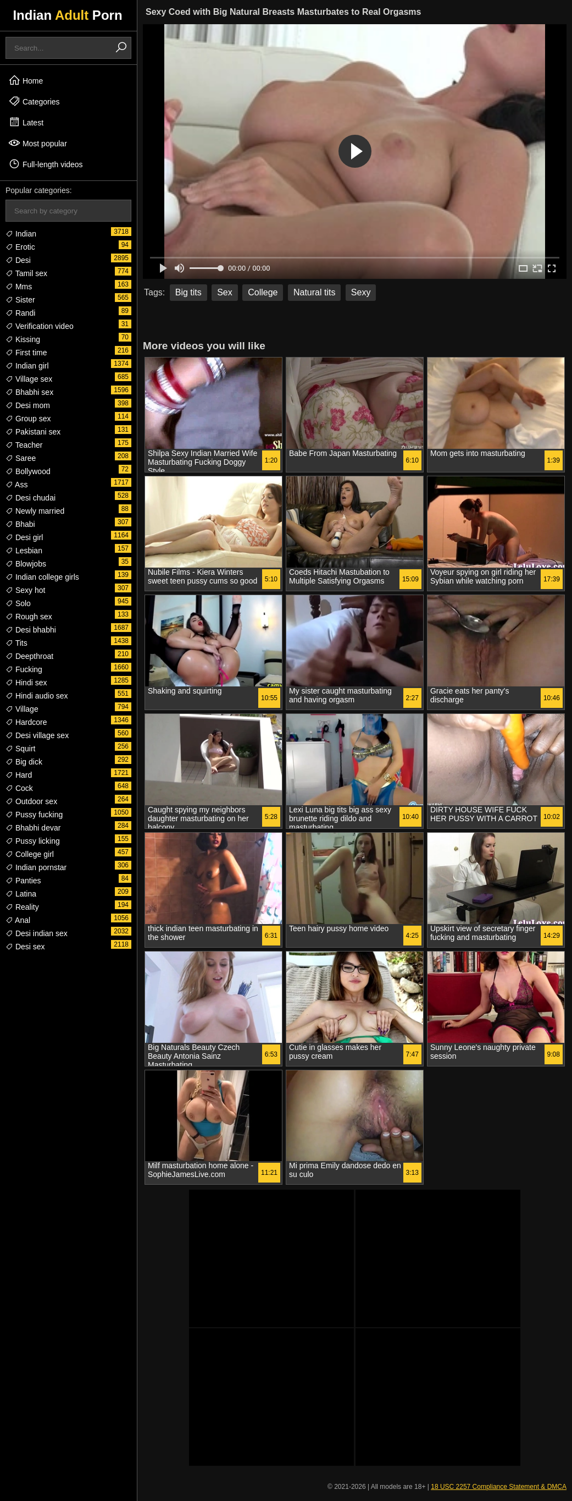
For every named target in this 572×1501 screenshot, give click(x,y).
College (262, 292)
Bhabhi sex (29, 392)
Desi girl (24, 537)
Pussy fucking (34, 814)
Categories (34, 101)
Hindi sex (26, 682)
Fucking (23, 669)
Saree (20, 458)
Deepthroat (29, 656)
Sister (20, 299)
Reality (22, 907)
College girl (29, 854)
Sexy (361, 292)
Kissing (22, 339)
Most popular (37, 143)
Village (21, 709)
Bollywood (28, 471)
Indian (20, 233)
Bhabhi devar (32, 827)
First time (26, 352)
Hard (18, 775)
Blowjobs (25, 563)
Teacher (23, 445)
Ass (16, 484)
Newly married (34, 511)
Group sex (28, 418)
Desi (18, 260)
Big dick (23, 761)
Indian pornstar (35, 867)
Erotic (20, 247)
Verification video (39, 326)
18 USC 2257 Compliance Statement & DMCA (499, 1487)
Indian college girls (42, 577)
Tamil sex (26, 273)
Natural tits (314, 292)
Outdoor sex (31, 801)
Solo (18, 603)
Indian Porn (67, 15)
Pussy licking (32, 841)
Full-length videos (45, 164)
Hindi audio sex (36, 695)
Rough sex (28, 616)
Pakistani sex (32, 431)
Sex (224, 292)
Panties (23, 880)
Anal (17, 920)
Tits (16, 643)
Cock (19, 788)
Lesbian (23, 550)
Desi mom (27, 405)
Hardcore (26, 722)
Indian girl (27, 365)
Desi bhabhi (30, 629)
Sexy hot (25, 590)
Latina (20, 893)
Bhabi (20, 524)
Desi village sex (37, 735)
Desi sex (25, 946)
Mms (18, 286)
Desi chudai (30, 497)
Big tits (188, 292)
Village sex (28, 379)
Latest (25, 122)
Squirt (20, 748)
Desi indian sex (36, 933)
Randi (20, 313)
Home (25, 80)
